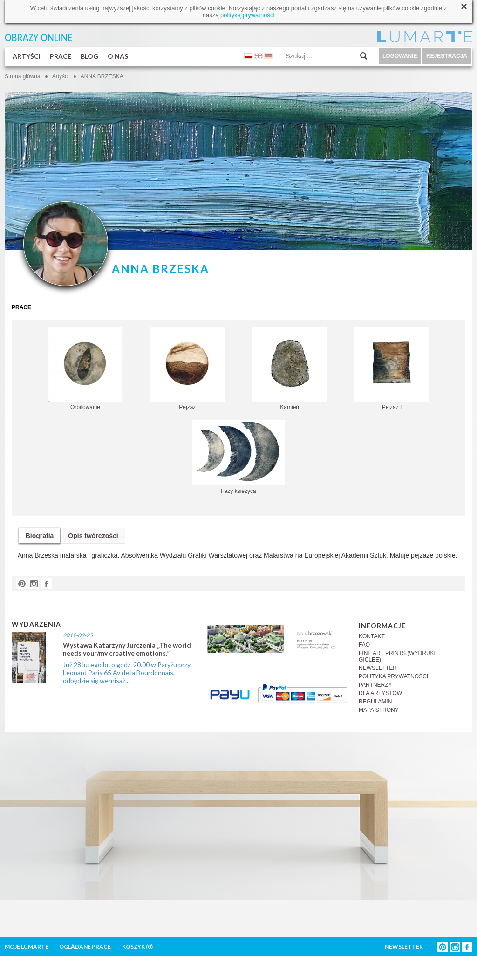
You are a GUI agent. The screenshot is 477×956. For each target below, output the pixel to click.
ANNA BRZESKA (102, 76)
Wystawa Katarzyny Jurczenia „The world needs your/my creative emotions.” (127, 649)
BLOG (89, 56)
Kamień (289, 368)
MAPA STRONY (379, 710)
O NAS (118, 56)
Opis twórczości (93, 535)
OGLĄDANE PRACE (85, 946)
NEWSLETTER (378, 668)
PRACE (60, 56)
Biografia (40, 535)
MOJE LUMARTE (26, 946)
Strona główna (23, 76)
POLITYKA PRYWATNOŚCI (393, 676)
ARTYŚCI (27, 56)
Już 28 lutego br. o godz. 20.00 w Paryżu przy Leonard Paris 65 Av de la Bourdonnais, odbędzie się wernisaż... (127, 672)
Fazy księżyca (238, 457)
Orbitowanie (85, 368)
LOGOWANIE (399, 56)
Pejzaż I (391, 368)
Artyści (60, 76)
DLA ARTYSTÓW (380, 693)
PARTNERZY (375, 685)
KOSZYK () (137, 946)
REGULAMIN (375, 701)
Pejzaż (187, 368)
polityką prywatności (247, 15)
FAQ (364, 645)
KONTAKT (372, 636)
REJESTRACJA (446, 56)
